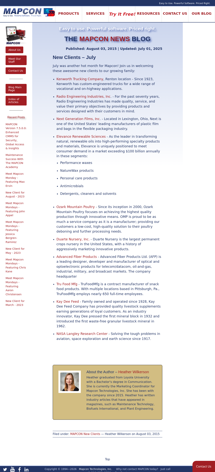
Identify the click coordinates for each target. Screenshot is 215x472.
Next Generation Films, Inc (78, 119)
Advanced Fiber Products (76, 257)
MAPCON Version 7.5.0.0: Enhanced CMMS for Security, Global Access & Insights (16, 136)
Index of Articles (13, 101)
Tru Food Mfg (66, 284)
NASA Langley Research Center (81, 334)
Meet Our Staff (14, 60)
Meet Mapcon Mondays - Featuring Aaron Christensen (15, 286)
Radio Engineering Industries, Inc (83, 96)
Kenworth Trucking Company (79, 79)
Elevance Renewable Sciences (81, 136)
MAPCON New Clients (85, 434)
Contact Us (15, 70)
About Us (14, 49)
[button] (203, 466)
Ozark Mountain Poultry (75, 207)
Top (107, 459)
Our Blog (202, 13)
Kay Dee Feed (67, 301)
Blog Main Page (15, 89)
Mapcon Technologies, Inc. (95, 469)
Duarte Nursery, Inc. (73, 239)
